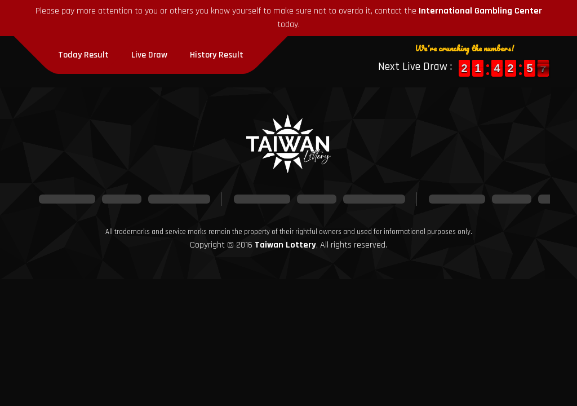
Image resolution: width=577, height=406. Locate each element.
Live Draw (149, 55)
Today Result (83, 55)
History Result (216, 55)
